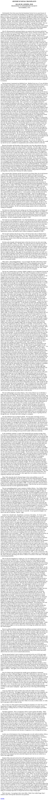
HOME (2, 798)
